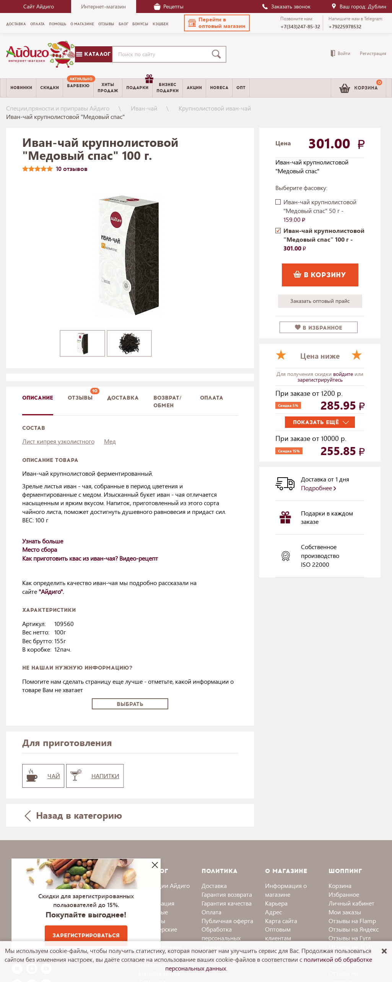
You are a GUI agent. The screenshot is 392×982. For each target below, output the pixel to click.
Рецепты (169, 6)
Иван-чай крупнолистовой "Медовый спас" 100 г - (323, 239)
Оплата (211, 398)
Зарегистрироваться (86, 936)
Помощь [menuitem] (57, 24)
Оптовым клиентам (278, 933)
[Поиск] (218, 54)
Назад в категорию (73, 815)
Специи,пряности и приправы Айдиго (57, 108)
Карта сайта (281, 921)
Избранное (344, 894)
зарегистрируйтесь (320, 379)
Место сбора (39, 549)
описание (37, 398)
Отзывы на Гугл (350, 938)
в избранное (318, 328)
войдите (344, 373)
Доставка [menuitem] (16, 24)
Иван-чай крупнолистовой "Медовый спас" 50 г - (319, 210)
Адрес (273, 912)
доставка (123, 398)
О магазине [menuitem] (82, 24)
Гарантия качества (227, 903)
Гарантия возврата (227, 894)
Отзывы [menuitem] (106, 24)
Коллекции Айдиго (164, 885)
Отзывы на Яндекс (354, 929)
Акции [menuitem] (194, 88)
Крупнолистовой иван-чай (215, 108)
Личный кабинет (351, 903)
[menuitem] (78, 88)
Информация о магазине (286, 889)
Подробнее (318, 488)
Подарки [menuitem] (139, 85)
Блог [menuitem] (123, 24)
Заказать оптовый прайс (320, 300)
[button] (217, 23)
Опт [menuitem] (241, 88)
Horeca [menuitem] (219, 88)
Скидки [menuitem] (49, 88)
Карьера (276, 903)
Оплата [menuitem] (37, 24)
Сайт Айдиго (38, 6)
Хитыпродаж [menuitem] (108, 87)
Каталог (93, 54)
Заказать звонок (286, 6)
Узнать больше (42, 541)
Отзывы (80, 398)
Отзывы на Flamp (352, 921)
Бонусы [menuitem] (140, 24)
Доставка (214, 885)
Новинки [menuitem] (21, 88)
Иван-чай (144, 108)
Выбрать (130, 704)
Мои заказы (345, 912)
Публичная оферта (227, 921)
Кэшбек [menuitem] (161, 24)
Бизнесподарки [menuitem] (167, 87)
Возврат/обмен (167, 402)
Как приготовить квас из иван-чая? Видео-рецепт (90, 558)
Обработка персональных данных (221, 938)
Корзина (340, 885)
